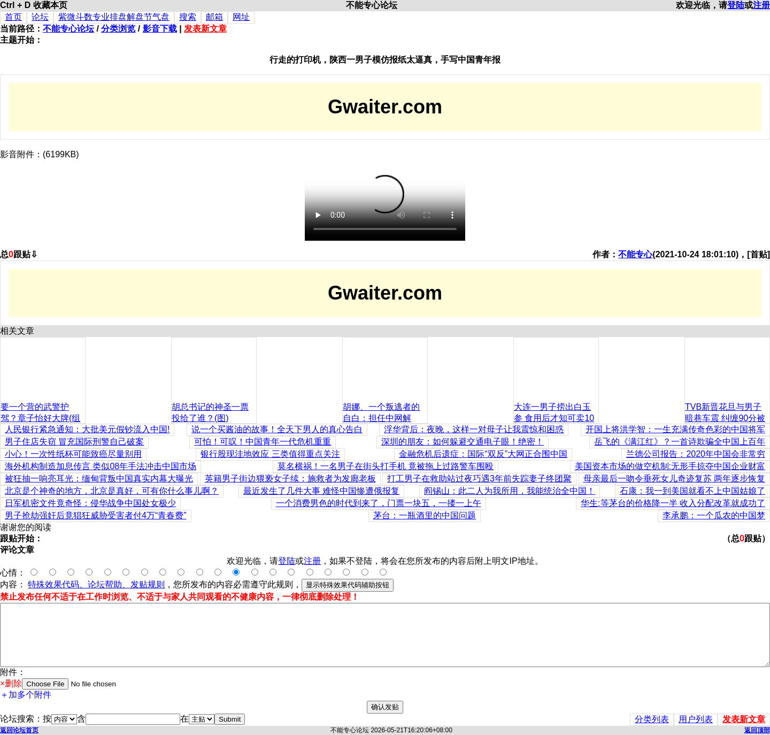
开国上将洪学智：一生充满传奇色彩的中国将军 (675, 429)
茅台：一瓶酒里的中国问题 (424, 515)
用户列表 (696, 719)
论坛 (40, 16)
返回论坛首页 (19, 730)
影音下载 (160, 28)
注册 (761, 5)
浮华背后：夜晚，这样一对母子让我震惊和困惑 (474, 429)
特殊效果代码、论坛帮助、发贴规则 (96, 584)
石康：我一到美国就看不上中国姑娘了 (692, 490)
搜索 (187, 16)
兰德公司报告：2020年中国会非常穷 (695, 453)
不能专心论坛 (68, 28)
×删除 (11, 683)
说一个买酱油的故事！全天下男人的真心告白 (277, 429)
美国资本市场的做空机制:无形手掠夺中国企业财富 (670, 466)
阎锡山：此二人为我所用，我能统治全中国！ (509, 490)
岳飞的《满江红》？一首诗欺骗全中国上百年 (679, 441)
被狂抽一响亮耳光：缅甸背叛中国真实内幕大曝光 (99, 478)
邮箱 (214, 16)
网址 (241, 16)
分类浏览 (118, 28)
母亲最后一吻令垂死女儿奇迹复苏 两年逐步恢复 (674, 478)
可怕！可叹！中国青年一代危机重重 (262, 441)
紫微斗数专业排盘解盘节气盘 (114, 16)
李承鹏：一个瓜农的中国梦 (714, 515)
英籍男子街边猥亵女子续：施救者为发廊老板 (290, 478)
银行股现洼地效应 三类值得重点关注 (270, 453)
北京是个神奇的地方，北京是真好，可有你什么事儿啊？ (112, 490)
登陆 (735, 5)
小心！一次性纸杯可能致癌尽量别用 (73, 453)
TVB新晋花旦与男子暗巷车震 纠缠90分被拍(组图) (725, 418)
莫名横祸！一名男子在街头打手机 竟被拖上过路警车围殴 (386, 466)
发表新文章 (205, 28)
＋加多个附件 (25, 694)
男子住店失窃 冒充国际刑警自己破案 (74, 441)
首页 (13, 16)
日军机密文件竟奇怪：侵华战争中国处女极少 (90, 503)
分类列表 (652, 719)
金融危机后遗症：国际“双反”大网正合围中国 (483, 453)
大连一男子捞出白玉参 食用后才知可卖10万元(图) (554, 418)
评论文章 (17, 549)
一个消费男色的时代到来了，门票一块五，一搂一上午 (378, 503)
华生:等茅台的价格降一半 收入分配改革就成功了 (673, 503)
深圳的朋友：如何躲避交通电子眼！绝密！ (462, 441)
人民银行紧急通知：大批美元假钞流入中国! (87, 429)
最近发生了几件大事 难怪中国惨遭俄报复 (321, 490)
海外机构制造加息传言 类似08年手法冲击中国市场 (100, 466)
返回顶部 (757, 730)
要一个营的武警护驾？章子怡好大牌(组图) (40, 418)
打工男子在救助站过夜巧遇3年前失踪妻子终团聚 (479, 478)
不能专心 (635, 254)
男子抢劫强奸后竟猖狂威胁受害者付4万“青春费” (96, 515)
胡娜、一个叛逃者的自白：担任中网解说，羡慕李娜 (381, 418)
